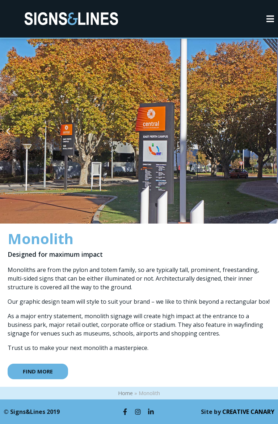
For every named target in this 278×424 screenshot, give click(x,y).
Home (125, 393)
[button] (8, 131)
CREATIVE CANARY (248, 412)
